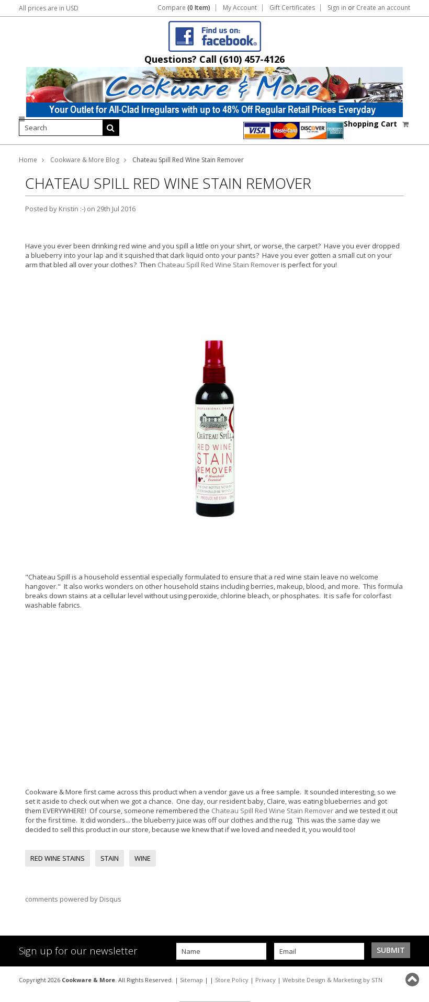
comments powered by (73, 899)
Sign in (337, 8)
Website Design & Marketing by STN (332, 980)
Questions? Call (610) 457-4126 (214, 59)
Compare (183, 8)
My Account (240, 8)
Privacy (265, 980)
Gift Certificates (292, 8)
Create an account (383, 8)
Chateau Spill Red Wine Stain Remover (219, 264)
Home (28, 159)
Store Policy (232, 980)
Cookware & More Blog (84, 159)
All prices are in (48, 8)
